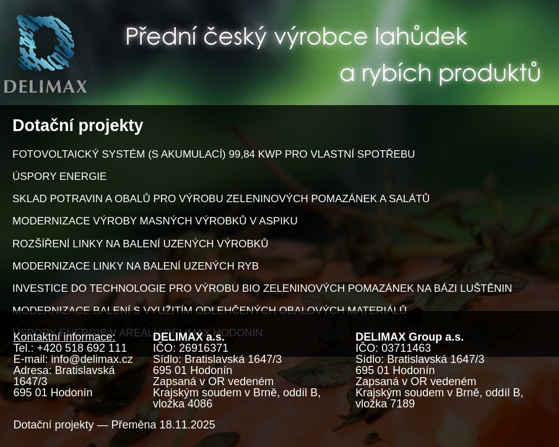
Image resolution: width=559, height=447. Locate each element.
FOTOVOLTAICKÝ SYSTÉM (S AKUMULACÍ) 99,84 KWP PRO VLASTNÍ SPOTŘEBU (213, 154)
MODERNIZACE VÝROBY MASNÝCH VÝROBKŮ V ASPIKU (155, 221)
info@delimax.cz (92, 359)
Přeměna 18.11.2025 (163, 425)
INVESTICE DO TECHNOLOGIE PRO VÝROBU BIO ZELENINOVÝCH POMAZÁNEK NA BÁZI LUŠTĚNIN (262, 288)
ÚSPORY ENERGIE (59, 176)
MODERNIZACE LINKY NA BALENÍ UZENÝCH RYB (135, 266)
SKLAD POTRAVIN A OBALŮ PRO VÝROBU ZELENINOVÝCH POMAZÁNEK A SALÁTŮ (221, 199)
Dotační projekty (54, 425)
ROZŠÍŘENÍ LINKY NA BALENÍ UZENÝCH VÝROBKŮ (140, 244)
